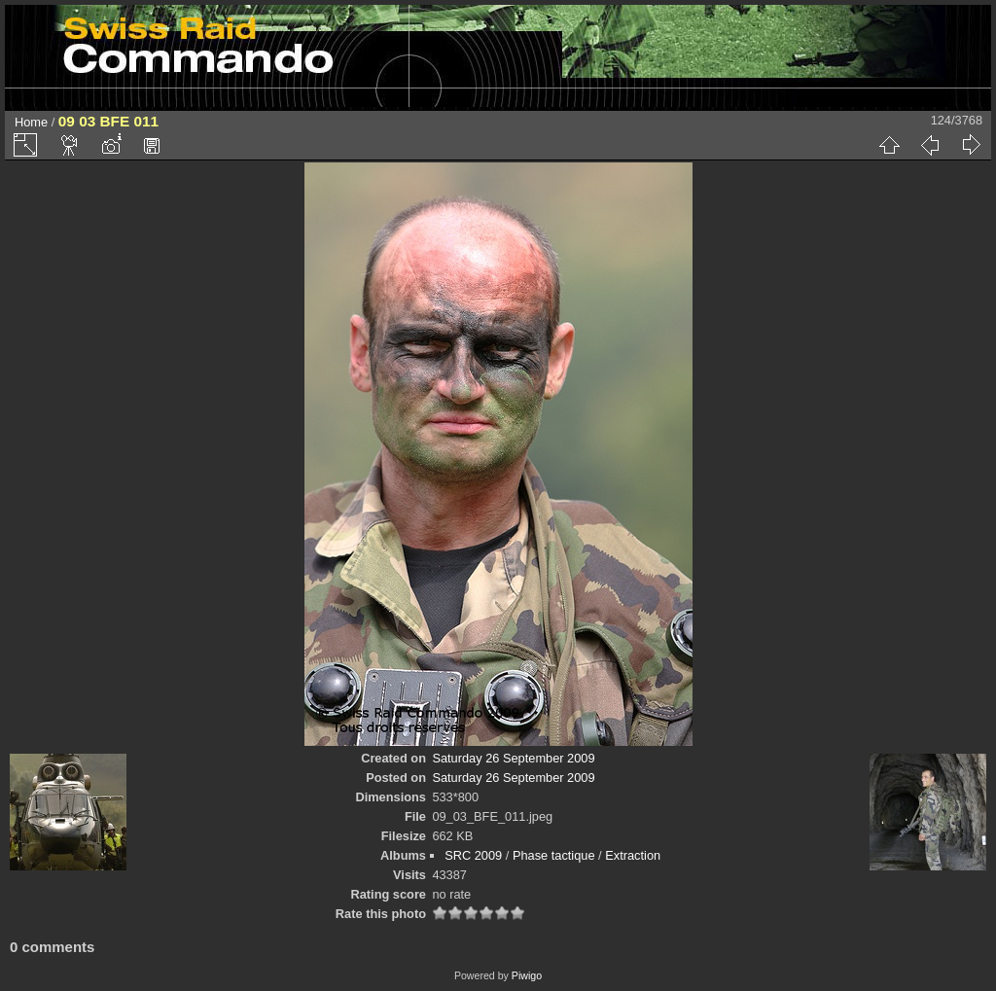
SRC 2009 (473, 855)
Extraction (632, 855)
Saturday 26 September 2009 (513, 758)
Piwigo (527, 975)
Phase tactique (554, 855)
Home (31, 122)
